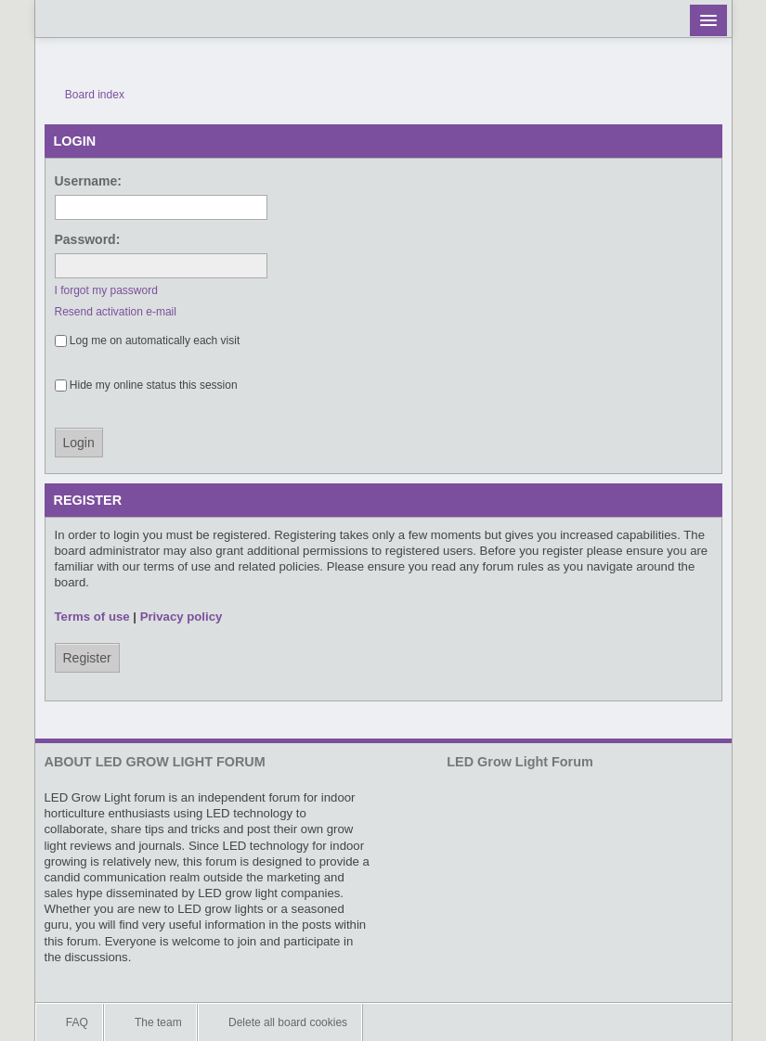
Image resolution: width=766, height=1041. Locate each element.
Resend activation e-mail (115, 311)
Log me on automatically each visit (147, 340)
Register (87, 657)
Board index (86, 94)
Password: (88, 239)
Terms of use (92, 616)
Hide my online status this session (146, 385)
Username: (88, 181)
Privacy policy (181, 616)
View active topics (712, 95)
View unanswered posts (684, 95)
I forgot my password (106, 290)
